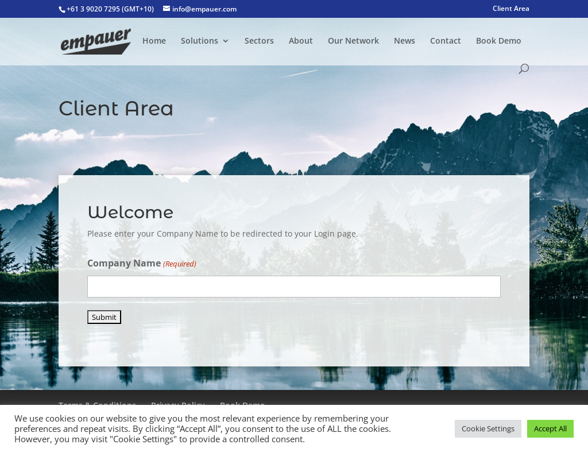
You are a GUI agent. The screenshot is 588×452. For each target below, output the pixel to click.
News (404, 41)
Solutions (199, 41)
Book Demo (498, 41)
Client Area (511, 9)
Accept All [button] (550, 428)
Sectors (259, 41)
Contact (445, 41)
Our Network (353, 41)
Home (154, 41)
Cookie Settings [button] (488, 428)
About (301, 41)
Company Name (141, 264)
